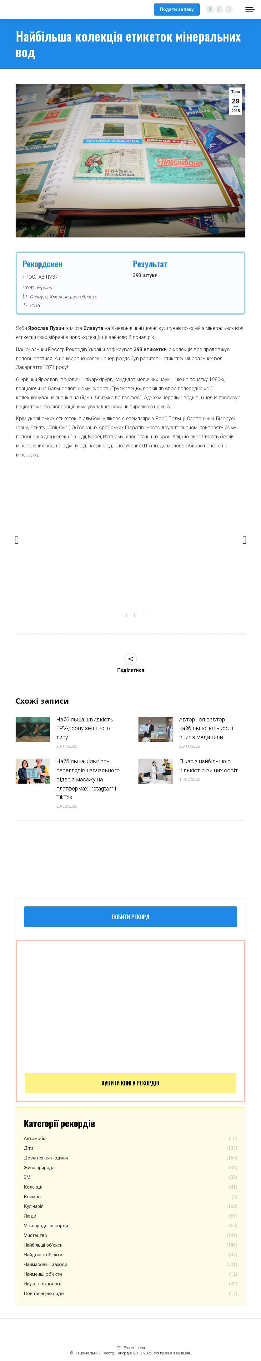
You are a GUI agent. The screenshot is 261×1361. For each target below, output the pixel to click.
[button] (17, 540)
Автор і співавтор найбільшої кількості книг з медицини (206, 728)
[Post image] (33, 729)
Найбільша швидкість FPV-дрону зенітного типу (84, 728)
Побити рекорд (131, 917)
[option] (130, 537)
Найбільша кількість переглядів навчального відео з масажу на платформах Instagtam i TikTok (88, 779)
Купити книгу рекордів (130, 1083)
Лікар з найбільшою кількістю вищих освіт (208, 766)
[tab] (116, 614)
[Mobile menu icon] (250, 9)
